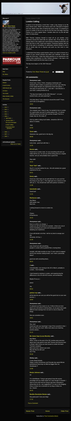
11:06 (31, 185)
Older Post (64, 411)
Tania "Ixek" (33, 165)
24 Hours (5, 90)
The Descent (6, 99)
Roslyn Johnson (35, 372)
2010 (5, 114)
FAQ (4, 71)
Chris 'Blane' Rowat (9, 26)
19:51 (31, 318)
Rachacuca (33, 198)
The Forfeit (5, 93)
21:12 (31, 332)
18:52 (31, 104)
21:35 (31, 239)
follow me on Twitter (16, 144)
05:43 (31, 390)
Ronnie (32, 149)
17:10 (31, 399)
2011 (5, 111)
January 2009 (9, 120)
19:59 (31, 299)
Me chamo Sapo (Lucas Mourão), (40, 336)
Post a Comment (33, 403)
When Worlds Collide (8, 96)
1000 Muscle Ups (7, 88)
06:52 (31, 289)
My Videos (5, 74)
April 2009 (8, 118)
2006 (5, 136)
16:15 (31, 217)
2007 (5, 134)
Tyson (32, 131)
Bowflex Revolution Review (38, 394)
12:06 (31, 368)
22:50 (31, 127)
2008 (5, 132)
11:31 (31, 194)
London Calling (9, 124)
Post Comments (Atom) (51, 416)
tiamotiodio (33, 189)
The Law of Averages (11, 122)
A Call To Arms (6, 85)
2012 (5, 109)
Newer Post (30, 411)
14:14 (31, 162)
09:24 (31, 261)
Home (47, 411)
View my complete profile (9, 52)
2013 (5, 107)
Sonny (32, 176)
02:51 (31, 172)
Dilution (5, 82)
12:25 (31, 145)
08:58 (31, 136)
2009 (5, 116)
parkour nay (33, 292)
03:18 (31, 354)
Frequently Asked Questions (10, 127)
